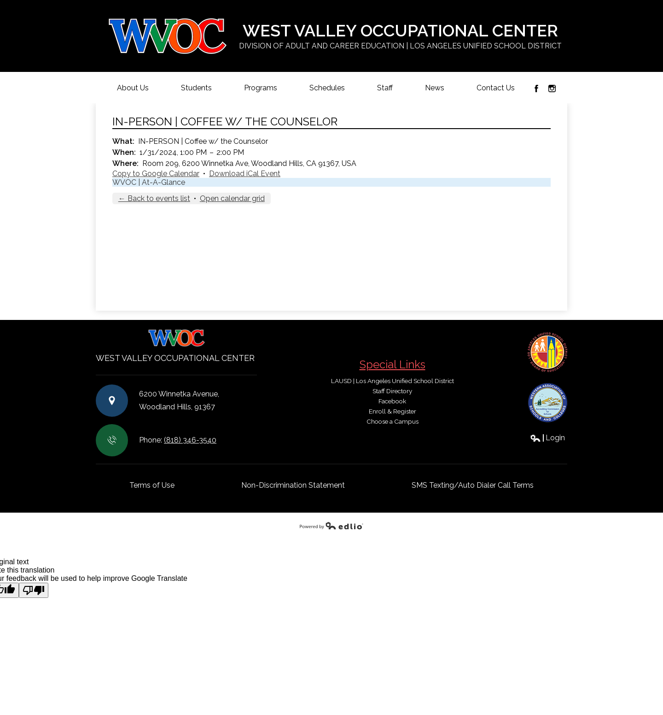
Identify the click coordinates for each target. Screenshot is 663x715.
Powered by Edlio (331, 525)
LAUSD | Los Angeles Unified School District (392, 380)
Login (547, 437)
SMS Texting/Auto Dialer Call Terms (473, 485)
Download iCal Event (244, 173)
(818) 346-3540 (190, 440)
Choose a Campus (392, 421)
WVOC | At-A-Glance (148, 182)
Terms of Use (151, 485)
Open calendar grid (232, 198)
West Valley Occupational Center (400, 36)
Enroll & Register (392, 411)
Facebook (536, 88)
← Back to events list (154, 198)
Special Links (392, 364)
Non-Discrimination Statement (293, 485)
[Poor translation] (33, 590)
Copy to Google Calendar (155, 173)
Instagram (552, 88)
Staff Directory (392, 391)
